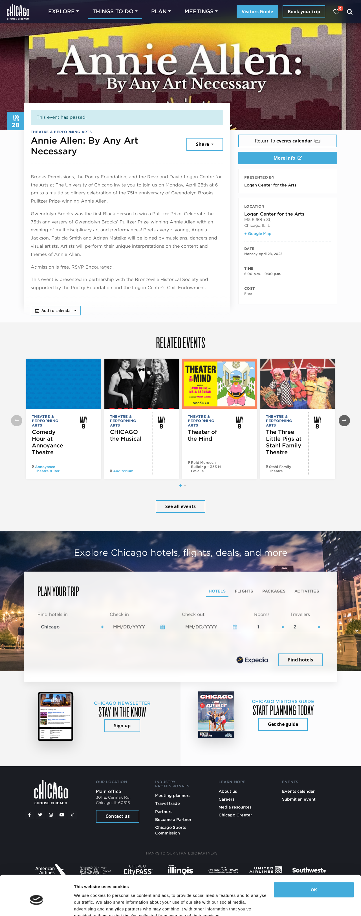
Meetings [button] (198, 11)
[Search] (349, 11)
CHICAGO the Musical (126, 435)
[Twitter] (40, 814)
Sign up (122, 725)
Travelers (300, 614)
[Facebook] (29, 814)
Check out (193, 614)
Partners (163, 811)
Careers (226, 799)
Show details (87, 904)
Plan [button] (159, 11)
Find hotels (300, 659)
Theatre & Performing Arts (61, 132)
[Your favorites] (336, 11)
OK (314, 863)
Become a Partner (173, 819)
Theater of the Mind (202, 435)
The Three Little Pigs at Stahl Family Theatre (283, 442)
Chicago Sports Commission (170, 830)
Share (203, 144)
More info (288, 158)
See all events (180, 506)
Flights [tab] (244, 591)
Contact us (117, 816)
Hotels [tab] (217, 591)
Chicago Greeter (235, 814)
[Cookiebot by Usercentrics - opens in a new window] (36, 905)
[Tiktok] (72, 814)
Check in (119, 614)
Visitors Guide (257, 11)
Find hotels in (53, 614)
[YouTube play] (61, 814)
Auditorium (123, 471)
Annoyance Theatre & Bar (47, 469)
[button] (180, 485)
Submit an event (299, 799)
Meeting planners (172, 795)
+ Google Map (257, 233)
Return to (287, 141)
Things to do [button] (113, 11)
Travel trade (167, 803)
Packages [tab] (273, 591)
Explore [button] (61, 11)
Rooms (262, 614)
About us (228, 791)
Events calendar (298, 791)
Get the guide (283, 724)
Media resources (235, 807)
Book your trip (304, 11)
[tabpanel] (180, 639)
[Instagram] (51, 814)
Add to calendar (54, 310)
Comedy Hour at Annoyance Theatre (47, 442)
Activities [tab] (306, 591)
